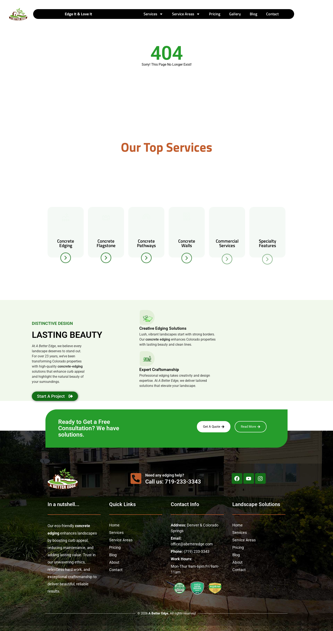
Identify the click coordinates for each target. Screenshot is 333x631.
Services (153, 14)
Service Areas (186, 14)
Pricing (214, 14)
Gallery (235, 14)
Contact (272, 14)
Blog (253, 14)
